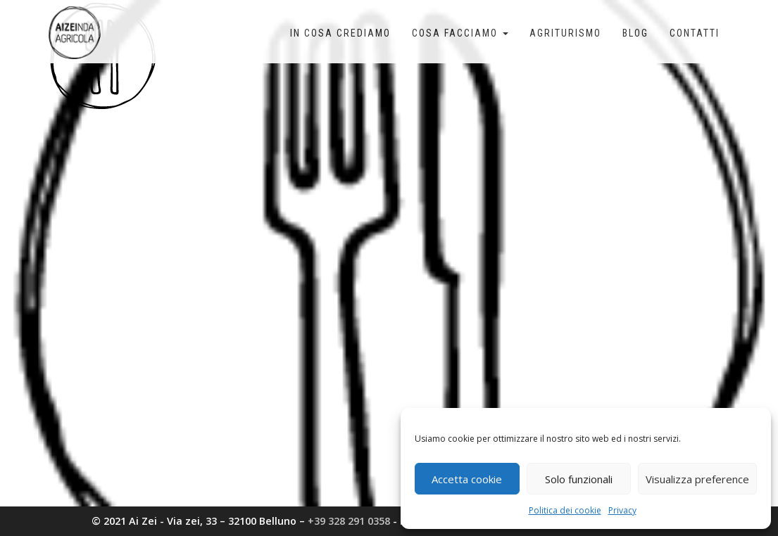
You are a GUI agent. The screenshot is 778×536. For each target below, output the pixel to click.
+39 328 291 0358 (349, 521)
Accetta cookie (467, 479)
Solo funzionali (579, 479)
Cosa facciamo (460, 33)
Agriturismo (565, 33)
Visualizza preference (697, 479)
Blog (635, 33)
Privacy (622, 510)
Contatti (695, 33)
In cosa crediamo (340, 33)
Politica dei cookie (565, 510)
